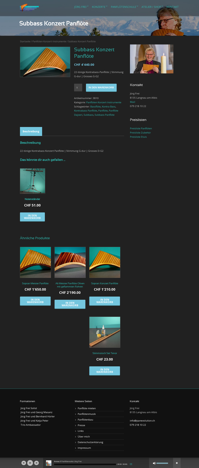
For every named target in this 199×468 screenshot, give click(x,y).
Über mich (84, 436)
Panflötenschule (123, 7)
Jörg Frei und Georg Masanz (36, 412)
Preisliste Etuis (138, 136)
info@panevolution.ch (142, 420)
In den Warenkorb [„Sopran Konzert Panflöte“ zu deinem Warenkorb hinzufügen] (104, 301)
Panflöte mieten (87, 408)
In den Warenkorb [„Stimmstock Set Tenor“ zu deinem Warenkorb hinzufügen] (104, 371)
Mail (132, 102)
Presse (81, 425)
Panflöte (103, 110)
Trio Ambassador (30, 424)
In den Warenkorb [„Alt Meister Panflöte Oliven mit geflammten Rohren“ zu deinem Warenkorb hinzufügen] (70, 304)
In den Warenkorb (101, 87)
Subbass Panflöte (104, 114)
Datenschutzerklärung (90, 442)
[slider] (85, 464)
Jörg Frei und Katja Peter (34, 420)
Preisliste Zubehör (140, 132)
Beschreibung (31, 131)
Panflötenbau (85, 419)
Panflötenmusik (87, 414)
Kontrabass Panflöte (85, 110)
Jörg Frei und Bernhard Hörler (37, 416)
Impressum (84, 447)
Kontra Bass (108, 106)
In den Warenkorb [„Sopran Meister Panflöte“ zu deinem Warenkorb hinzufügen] (35, 301)
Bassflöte (95, 106)
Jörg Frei (80, 7)
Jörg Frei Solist (28, 408)
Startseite (25, 41)
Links (81, 431)
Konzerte (98, 7)
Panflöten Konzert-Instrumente (49, 41)
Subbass (88, 114)
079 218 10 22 (138, 424)
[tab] (31, 131)
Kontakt (172, 7)
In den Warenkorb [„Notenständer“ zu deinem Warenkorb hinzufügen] (32, 217)
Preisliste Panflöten (141, 128)
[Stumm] (154, 463)
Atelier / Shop (151, 7)
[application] (99, 463)
